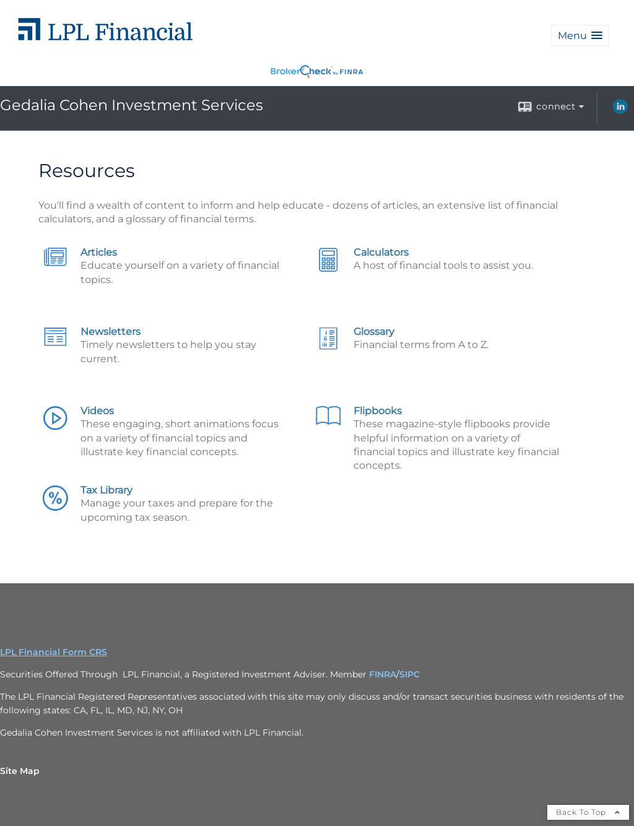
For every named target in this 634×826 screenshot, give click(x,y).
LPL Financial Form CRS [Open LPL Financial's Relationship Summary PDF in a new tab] (53, 652)
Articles (98, 252)
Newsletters (110, 331)
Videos (97, 411)
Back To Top (588, 812)
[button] (580, 35)
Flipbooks (378, 411)
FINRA (382, 674)
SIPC (409, 674)
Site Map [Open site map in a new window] (20, 770)
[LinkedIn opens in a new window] (620, 110)
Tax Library (106, 490)
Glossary (374, 331)
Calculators (381, 252)
